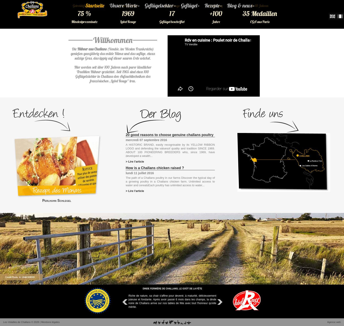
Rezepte (213, 5)
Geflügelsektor (160, 5)
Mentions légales (50, 322)
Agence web (334, 322)
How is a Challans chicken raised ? (155, 168)
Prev (125, 302)
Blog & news (240, 5)
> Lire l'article (135, 161)
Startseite (94, 5)
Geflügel (190, 5)
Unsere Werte (125, 5)
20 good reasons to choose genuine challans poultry (169, 135)
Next (219, 302)
